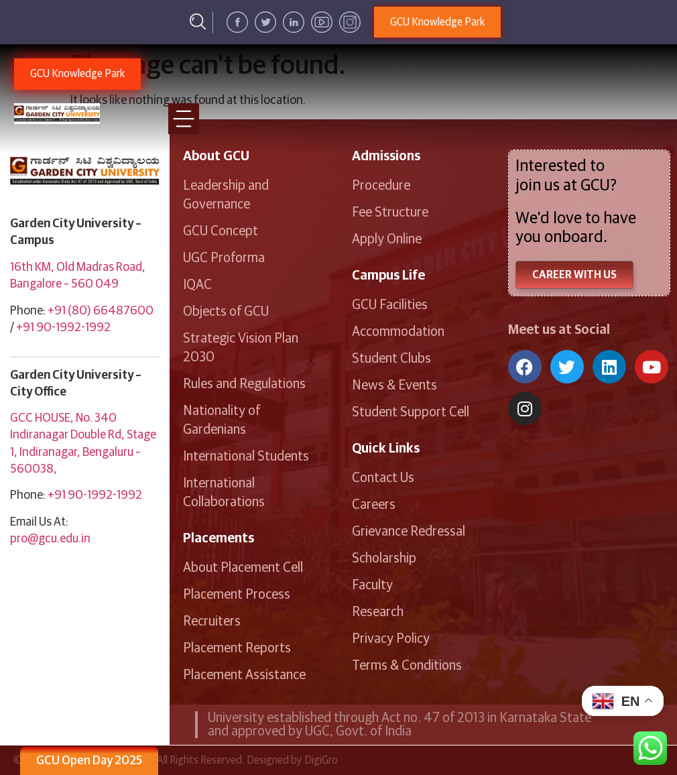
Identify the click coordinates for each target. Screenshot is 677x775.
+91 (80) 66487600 (100, 311)
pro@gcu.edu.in (50, 539)
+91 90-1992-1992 (63, 328)
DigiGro (321, 760)
